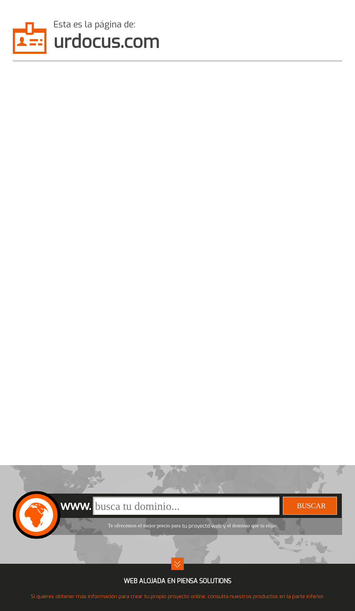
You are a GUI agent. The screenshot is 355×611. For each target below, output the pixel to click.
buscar (311, 506)
